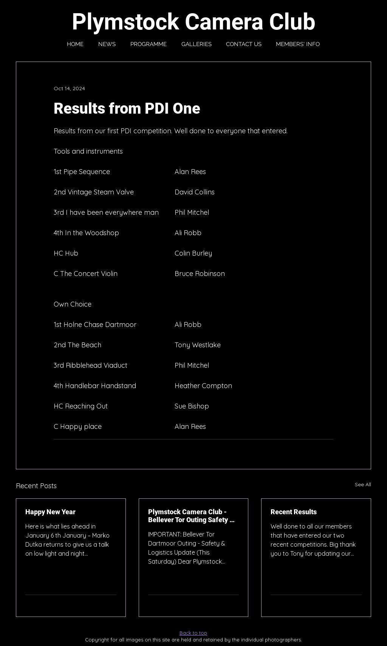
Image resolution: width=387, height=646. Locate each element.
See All (363, 484)
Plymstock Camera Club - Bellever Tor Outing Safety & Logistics (191, 516)
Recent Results (294, 512)
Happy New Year (50, 512)
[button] (298, 44)
